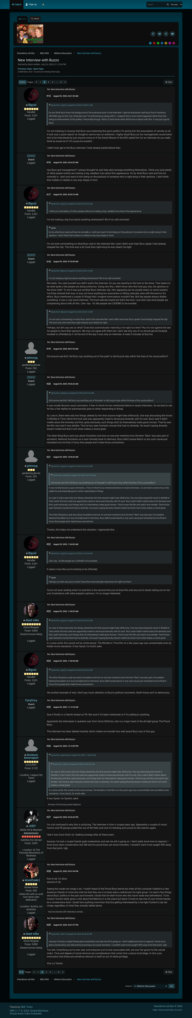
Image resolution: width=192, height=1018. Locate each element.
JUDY (32, 826)
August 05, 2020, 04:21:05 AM (65, 96)
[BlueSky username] (159, 34)
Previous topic (25, 69)
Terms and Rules (166, 1010)
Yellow (166, 43)
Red (154, 43)
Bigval (32, 105)
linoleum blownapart (31, 756)
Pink (173, 43)
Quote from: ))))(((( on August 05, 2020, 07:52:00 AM (72, 553)
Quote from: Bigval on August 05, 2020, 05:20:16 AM (72, 271)
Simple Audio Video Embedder (26, 1013)
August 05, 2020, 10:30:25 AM (65, 457)
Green (158, 43)
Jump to (128, 986)
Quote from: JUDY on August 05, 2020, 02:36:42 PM (71, 934)
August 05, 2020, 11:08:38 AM (65, 661)
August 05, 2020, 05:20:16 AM (65, 194)
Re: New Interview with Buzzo (61, 89)
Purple (169, 43)
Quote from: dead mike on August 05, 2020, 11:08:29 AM (73, 755)
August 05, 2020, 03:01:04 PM (65, 871)
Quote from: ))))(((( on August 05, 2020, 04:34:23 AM (72, 204)
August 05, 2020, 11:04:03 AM (65, 544)
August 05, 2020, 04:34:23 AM (65, 162)
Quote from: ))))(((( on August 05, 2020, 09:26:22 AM (72, 466)
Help (155, 1010)
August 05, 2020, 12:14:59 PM (65, 746)
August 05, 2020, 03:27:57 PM (65, 925)
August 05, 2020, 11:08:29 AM (65, 611)
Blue (162, 43)
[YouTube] (172, 34)
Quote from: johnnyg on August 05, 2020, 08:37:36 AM (72, 393)
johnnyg (32, 357)
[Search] (167, 5)
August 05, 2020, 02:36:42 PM (65, 817)
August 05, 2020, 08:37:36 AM (65, 349)
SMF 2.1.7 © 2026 (19, 1010)
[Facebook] (153, 34)
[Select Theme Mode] (43, 4)
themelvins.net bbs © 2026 (168, 1006)
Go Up (21, 972)
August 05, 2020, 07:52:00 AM (65, 262)
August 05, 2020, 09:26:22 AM (65, 384)
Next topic (38, 69)
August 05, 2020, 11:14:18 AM (65, 707)
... (56, 82)
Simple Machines (39, 1010)
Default (150, 43)
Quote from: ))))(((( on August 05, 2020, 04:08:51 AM (72, 105)
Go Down (22, 82)
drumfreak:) (32, 880)
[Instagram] (166, 34)
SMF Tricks (27, 1007)
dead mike (32, 620)
